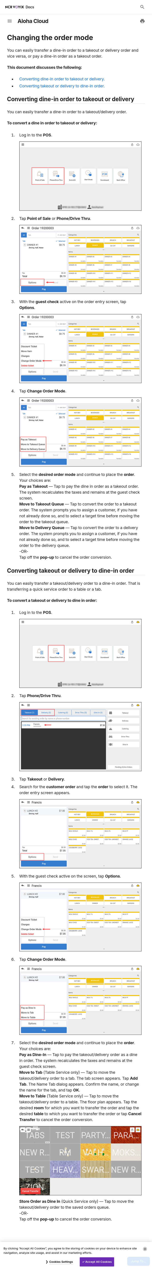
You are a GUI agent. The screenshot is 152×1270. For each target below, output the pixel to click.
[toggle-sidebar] (9, 21)
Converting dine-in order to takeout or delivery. (62, 79)
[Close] (145, 1249)
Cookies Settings (61, 1261)
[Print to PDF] (142, 21)
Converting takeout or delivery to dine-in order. (62, 86)
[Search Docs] (142, 7)
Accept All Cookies (98, 1261)
